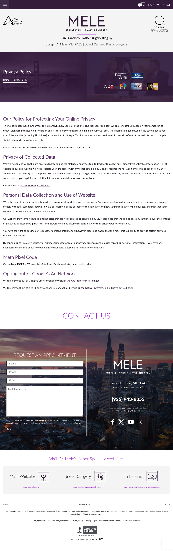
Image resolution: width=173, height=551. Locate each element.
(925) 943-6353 (128, 399)
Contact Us (165, 504)
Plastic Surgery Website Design (82, 539)
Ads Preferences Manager (85, 280)
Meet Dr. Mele (84, 504)
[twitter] (122, 423)
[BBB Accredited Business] (86, 531)
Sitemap (88, 520)
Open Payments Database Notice (106, 520)
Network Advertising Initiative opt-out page (109, 287)
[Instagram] (141, 423)
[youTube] (132, 423)
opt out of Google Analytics (35, 185)
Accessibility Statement (130, 520)
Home (6, 79)
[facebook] (114, 423)
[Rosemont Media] (100, 539)
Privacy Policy (77, 520)
